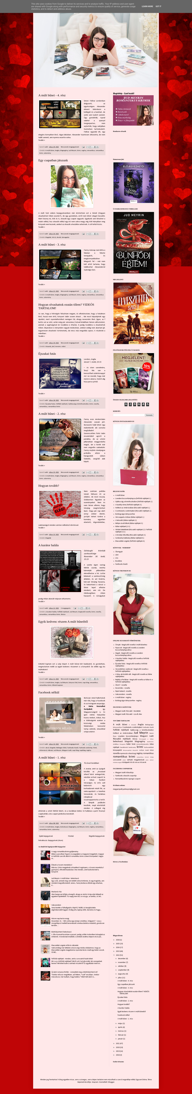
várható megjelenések (135, 760)
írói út (54, 237)
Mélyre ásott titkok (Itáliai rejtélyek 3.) (129, 523)
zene (147, 760)
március (121, 1031)
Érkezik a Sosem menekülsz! (61, 865)
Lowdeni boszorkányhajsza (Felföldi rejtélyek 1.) (133, 499)
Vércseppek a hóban (146, 739)
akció (47, 748)
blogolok (48, 237)
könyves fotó (73, 682)
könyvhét (135, 750)
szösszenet (117, 760)
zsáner (152, 760)
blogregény (64, 150)
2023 (118, 951)
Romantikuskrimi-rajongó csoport (127, 779)
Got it (158, 6)
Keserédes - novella (122, 688)
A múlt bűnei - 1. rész (52, 757)
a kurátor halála (51, 612)
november (122, 962)
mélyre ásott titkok (146, 750)
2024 (118, 948)
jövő (53, 346)
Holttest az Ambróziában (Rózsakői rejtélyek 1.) (132, 508)
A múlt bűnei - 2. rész (52, 413)
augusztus (122, 974)
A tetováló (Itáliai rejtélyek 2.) (126, 520)
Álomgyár (119, 552)
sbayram (95, 1082)
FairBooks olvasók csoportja (125, 776)
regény (83, 150)
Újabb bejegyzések (46, 836)
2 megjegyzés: (66, 608)
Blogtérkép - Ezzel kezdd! (123, 94)
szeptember (122, 970)
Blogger (111, 1082)
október (121, 966)
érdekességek (117, 762)
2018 (118, 1055)
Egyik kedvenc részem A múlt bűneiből (63, 621)
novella (96, 404)
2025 (118, 944)
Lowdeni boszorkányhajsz (128, 736)
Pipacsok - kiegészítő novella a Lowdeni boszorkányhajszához (130, 649)
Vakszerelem (56, 905)
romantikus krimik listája (145, 757)
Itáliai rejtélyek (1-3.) (122, 527)
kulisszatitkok (149, 747)
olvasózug (132, 753)
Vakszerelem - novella (123, 694)
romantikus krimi (54, 406)
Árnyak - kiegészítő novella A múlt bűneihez (131, 645)
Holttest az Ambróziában (123, 733)
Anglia (57, 150)
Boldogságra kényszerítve (125, 514)
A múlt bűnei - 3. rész (52, 244)
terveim (58, 346)
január (120, 1039)
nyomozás (124, 753)
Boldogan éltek (61, 748)
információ (43, 750)
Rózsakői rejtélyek (122, 739)
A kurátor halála (48, 545)
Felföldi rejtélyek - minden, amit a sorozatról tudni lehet (72, 959)
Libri (117, 555)
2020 (118, 1047)
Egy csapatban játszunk (53, 160)
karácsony (132, 747)
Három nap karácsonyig (60, 919)
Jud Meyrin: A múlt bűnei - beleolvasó (65, 878)
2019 (118, 1051)
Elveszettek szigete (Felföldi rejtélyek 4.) (130, 541)
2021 (118, 1044)
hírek (95, 748)
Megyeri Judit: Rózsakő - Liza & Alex (128, 714)
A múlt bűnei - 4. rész (52, 95)
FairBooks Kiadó (121, 564)
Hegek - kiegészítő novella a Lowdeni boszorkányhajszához (129, 654)
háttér (128, 744)
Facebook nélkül (48, 692)
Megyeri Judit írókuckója (124, 773)
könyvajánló (117, 750)
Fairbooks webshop (85, 748)
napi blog (86, 682)
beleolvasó (64, 827)
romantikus (91, 150)
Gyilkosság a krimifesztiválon (78, 404)
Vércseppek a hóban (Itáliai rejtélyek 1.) (129, 517)
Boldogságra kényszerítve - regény (128, 701)
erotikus (116, 744)
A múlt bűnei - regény (123, 698)
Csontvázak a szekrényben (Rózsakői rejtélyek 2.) (133, 511)
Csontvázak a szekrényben (132, 727)
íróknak (50, 750)
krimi (79, 150)
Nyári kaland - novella (123, 691)
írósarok (48, 346)
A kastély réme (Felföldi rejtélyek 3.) (128, 505)
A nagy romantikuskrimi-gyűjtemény (64, 852)
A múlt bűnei (49, 150)
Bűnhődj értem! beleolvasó (61, 932)
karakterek (124, 747)
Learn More (147, 6)
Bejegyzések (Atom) (55, 840)
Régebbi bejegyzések (97, 836)
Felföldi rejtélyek (62, 404)
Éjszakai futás (47, 353)
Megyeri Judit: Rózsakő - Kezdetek (128, 711)
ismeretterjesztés (142, 744)
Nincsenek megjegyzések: (70, 147)
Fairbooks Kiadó (72, 748)
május (120, 1024)
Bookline (118, 561)
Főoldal (71, 836)
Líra (116, 558)
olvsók (59, 237)
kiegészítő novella (84, 612)
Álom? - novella (121, 685)
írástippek (125, 762)
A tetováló (132, 725)
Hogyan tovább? (48, 485)
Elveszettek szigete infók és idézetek (64, 945)
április (120, 1027)
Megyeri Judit (67, 750)
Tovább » (41, 140)
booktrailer (150, 741)
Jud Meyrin (72, 150)
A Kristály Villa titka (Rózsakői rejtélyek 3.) (130, 535)
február (121, 1035)
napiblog (82, 750)
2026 (118, 940)
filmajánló (122, 744)
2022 (118, 955)
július (120, 978)
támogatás (65, 237)
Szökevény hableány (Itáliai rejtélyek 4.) (129, 538)
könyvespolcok (127, 750)
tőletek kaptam (57, 685)
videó (63, 346)
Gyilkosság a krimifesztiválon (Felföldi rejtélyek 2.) (133, 502)
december (122, 959)
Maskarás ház (56, 892)
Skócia (63, 614)
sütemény (47, 153)
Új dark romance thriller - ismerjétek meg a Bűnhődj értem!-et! (74, 972)
